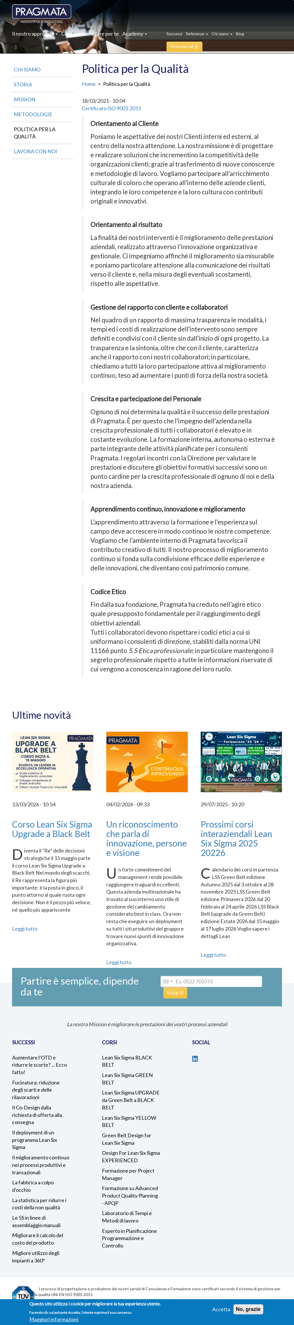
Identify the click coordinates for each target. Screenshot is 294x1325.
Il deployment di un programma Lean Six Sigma (34, 1139)
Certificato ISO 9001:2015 (111, 108)
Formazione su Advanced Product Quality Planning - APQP (130, 1195)
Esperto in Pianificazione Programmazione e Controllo (129, 1238)
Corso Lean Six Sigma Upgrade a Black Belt (52, 829)
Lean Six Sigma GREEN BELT (127, 1079)
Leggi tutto (24, 928)
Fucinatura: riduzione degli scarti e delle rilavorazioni (36, 1089)
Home (89, 84)
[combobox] (167, 981)
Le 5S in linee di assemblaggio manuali (36, 1221)
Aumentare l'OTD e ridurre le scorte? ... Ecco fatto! (39, 1064)
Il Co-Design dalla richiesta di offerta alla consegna (37, 1114)
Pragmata (41, 13)
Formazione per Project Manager (128, 1174)
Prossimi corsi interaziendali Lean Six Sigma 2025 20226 (236, 838)
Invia (172, 992)
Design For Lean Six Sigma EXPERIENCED (131, 1156)
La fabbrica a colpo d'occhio (33, 1186)
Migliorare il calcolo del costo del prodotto (37, 1239)
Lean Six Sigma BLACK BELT (127, 1061)
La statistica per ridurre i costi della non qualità (39, 1204)
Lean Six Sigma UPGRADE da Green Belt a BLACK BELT (131, 1099)
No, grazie (248, 1309)
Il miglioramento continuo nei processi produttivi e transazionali (40, 1164)
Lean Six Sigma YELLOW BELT (129, 1121)
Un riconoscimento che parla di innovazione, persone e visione (146, 838)
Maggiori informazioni (53, 1319)
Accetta (221, 1309)
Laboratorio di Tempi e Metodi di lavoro (127, 1217)
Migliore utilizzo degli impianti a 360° (35, 1257)
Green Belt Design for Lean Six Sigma (126, 1139)
